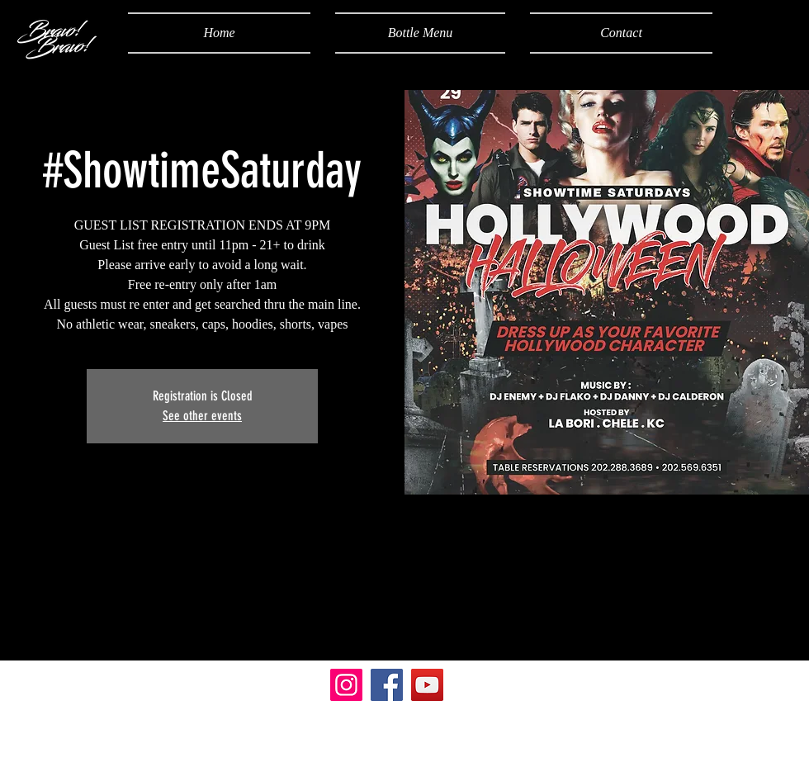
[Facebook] (387, 685)
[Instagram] (346, 685)
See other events (202, 416)
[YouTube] (427, 685)
